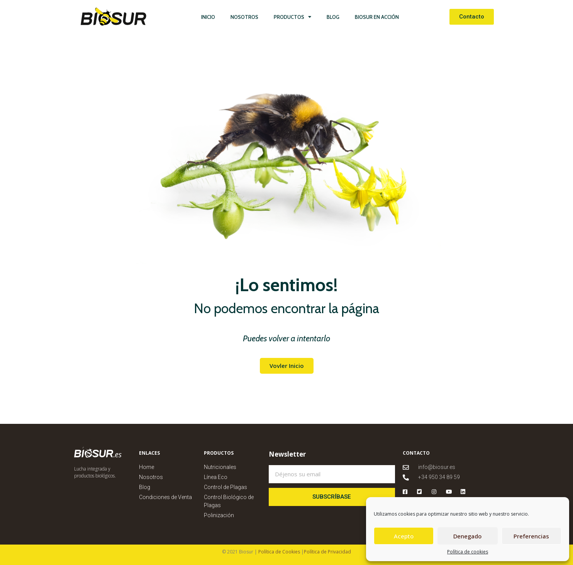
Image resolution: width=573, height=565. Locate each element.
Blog (333, 17)
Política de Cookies (278, 551)
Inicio (208, 17)
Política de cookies (467, 551)
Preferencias (531, 536)
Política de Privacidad (327, 551)
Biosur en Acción (377, 17)
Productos (292, 16)
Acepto (404, 536)
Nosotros (244, 17)
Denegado (467, 536)
